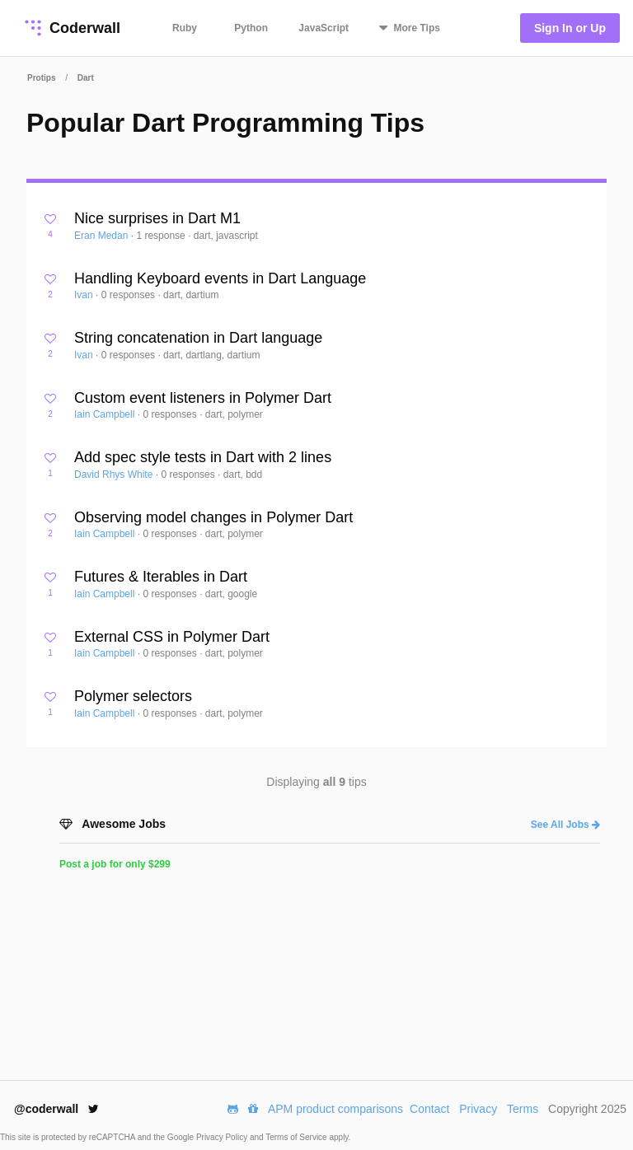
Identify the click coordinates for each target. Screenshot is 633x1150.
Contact (429, 1108)
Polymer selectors (133, 696)
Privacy (478, 1108)
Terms (522, 1108)
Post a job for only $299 (115, 864)
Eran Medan (102, 235)
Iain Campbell (106, 414)
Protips (41, 77)
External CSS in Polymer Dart (172, 637)
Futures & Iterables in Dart (160, 576)
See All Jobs (565, 824)
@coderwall (56, 1108)
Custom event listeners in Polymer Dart (202, 398)
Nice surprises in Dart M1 (157, 218)
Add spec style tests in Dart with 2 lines (202, 457)
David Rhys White (115, 474)
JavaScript (323, 28)
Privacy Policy (223, 1137)
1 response (162, 235)
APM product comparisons (335, 1108)
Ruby (184, 28)
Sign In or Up (570, 28)
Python (251, 28)
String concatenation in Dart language (198, 338)
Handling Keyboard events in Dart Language (220, 278)
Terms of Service (297, 1137)
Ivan (85, 295)
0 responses (129, 295)
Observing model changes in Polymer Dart (213, 517)
